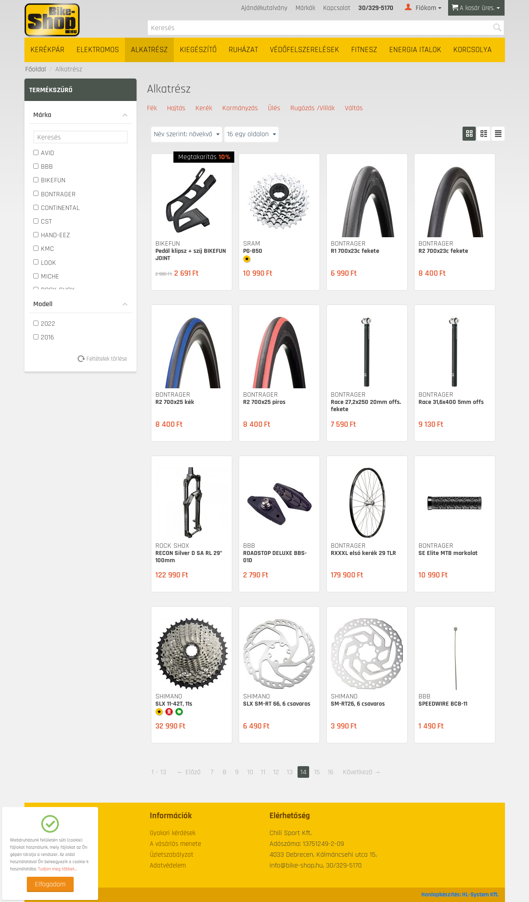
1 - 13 (158, 772)
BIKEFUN (49, 180)
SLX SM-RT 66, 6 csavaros (276, 704)
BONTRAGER (54, 194)
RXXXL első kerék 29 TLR (363, 553)
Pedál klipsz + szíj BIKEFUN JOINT (190, 254)
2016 (43, 337)
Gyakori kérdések (172, 833)
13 (290, 772)
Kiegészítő (198, 50)
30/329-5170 (375, 8)
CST (42, 221)
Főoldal (35, 69)
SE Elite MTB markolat (448, 553)
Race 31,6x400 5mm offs (451, 402)
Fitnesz (364, 50)
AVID (43, 152)
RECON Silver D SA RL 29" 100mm (188, 557)
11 (263, 772)
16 (331, 772)
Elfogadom (50, 884)
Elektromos (97, 50)
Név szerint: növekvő (186, 134)
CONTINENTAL (56, 207)
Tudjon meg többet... (57, 869)
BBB (43, 166)
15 (317, 772)
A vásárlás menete (175, 843)
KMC (43, 248)
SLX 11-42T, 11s (173, 704)
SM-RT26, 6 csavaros (358, 704)
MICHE (46, 276)
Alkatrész (149, 50)
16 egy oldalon (251, 134)
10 (250, 772)
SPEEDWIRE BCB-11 (442, 704)
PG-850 (252, 251)
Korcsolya (472, 50)
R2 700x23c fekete (443, 251)
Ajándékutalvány (264, 8)
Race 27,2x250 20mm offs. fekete (366, 406)
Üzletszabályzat (171, 854)
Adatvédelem (168, 865)
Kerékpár (47, 50)
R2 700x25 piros (264, 402)
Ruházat (243, 50)
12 (276, 772)
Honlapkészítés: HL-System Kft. (460, 894)
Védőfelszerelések (304, 50)
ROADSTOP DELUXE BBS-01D (275, 557)
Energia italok (415, 50)
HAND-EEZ (51, 235)
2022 (44, 323)
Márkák (305, 8)
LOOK (44, 262)
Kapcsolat (336, 8)
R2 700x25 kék (174, 402)
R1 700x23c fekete (355, 251)
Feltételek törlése (105, 359)
